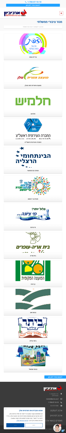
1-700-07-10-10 (33, 2)
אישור (15, 425)
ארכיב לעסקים (56, 410)
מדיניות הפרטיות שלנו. (22, 420)
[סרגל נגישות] (63, 431)
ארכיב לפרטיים (56, 415)
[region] (24, 418)
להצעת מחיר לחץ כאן (33, 5)
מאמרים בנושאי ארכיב (53, 420)
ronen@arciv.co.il (52, 399)
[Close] (6, 409)
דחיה (33, 425)
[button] (57, 428)
